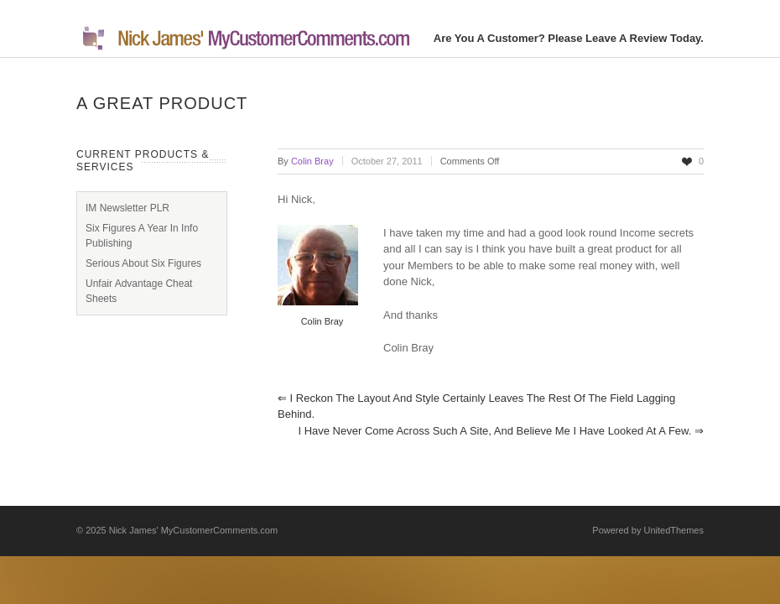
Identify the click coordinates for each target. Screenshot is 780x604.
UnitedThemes (673, 530)
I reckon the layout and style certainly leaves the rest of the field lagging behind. (476, 406)
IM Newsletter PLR (127, 208)
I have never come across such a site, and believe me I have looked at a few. (501, 430)
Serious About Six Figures (143, 263)
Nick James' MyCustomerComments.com (193, 530)
